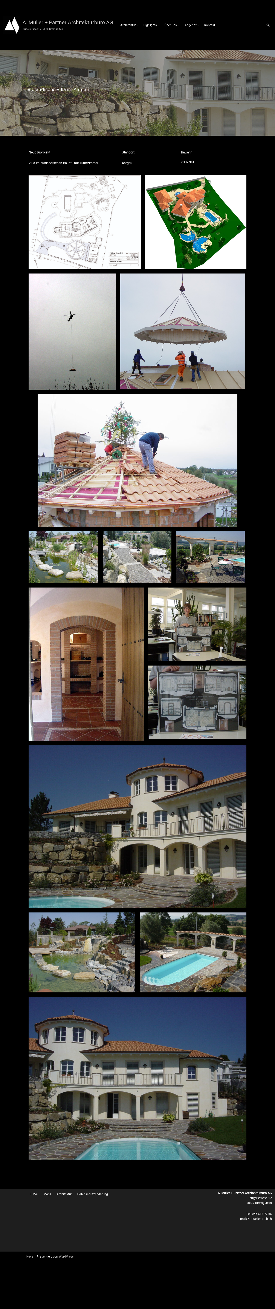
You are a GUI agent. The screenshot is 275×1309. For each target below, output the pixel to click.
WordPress (66, 1256)
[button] (137, 25)
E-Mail (34, 1194)
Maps (47, 1194)
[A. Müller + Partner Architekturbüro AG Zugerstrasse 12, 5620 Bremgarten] (58, 25)
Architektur (64, 1194)
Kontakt (209, 25)
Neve (29, 1256)
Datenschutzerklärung (92, 1194)
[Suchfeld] (268, 25)
